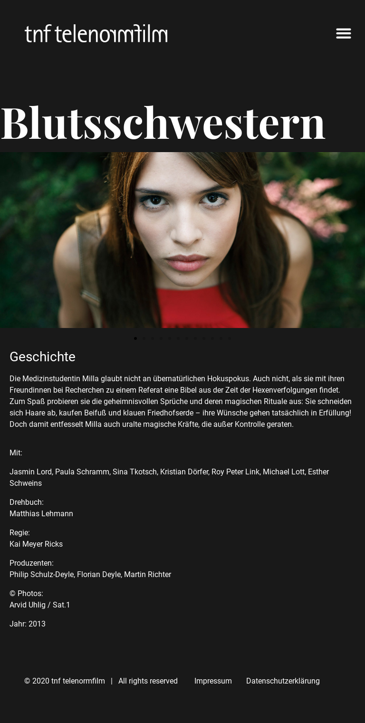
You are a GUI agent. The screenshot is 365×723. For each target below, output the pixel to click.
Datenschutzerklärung (283, 680)
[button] (343, 33)
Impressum (213, 680)
